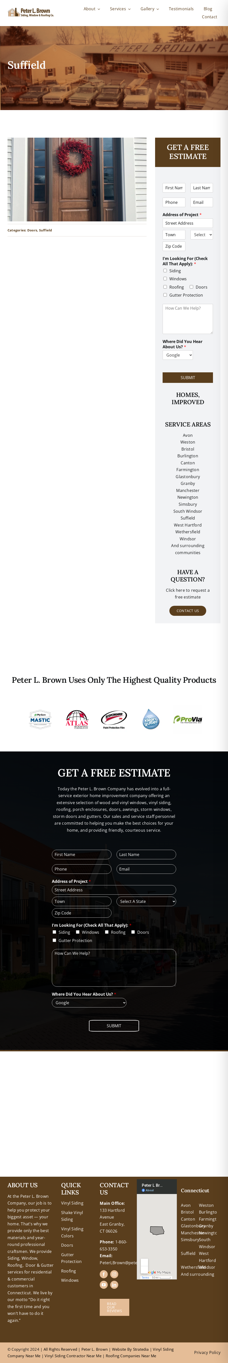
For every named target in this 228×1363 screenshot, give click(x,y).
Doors (32, 230)
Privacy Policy (207, 1352)
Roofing (176, 287)
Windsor (207, 1267)
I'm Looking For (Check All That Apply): (185, 261)
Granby (188, 483)
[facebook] (104, 1274)
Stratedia (141, 1349)
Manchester (187, 490)
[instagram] (114, 1274)
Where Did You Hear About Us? (182, 344)
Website (119, 1349)
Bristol (187, 449)
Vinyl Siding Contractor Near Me (73, 1355)
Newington (209, 1233)
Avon (188, 435)
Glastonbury (188, 476)
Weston (187, 442)
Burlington (187, 456)
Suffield (45, 230)
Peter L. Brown (94, 1349)
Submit (188, 377)
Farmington (210, 1219)
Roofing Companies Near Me (131, 1355)
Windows (178, 279)
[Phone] (174, 202)
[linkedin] (114, 1285)
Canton (188, 463)
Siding (175, 271)
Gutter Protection (186, 295)
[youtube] (104, 1285)
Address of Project (182, 214)
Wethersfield (193, 1267)
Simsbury (190, 1239)
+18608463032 (21, 1182)
